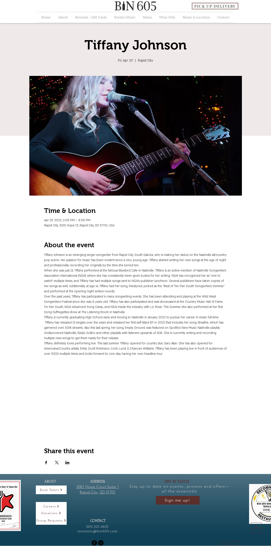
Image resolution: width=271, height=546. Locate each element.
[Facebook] (94, 543)
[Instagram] (101, 543)
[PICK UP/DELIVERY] (215, 6)
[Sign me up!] (178, 500)
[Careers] (51, 506)
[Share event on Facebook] (46, 462)
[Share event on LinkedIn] (67, 462)
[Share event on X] (57, 462)
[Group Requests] (51, 520)
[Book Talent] (51, 490)
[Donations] (51, 513)
